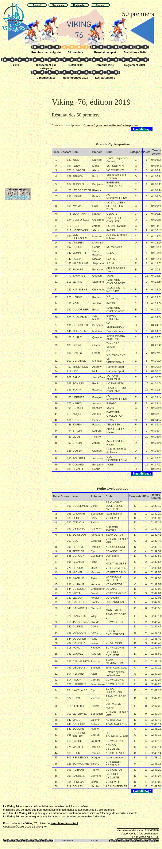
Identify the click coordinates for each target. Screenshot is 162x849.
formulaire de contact (64, 823)
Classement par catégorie (46, 66)
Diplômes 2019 (45, 77)
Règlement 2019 (134, 65)
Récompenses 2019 (75, 77)
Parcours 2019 (105, 65)
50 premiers (75, 52)
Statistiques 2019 (135, 52)
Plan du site (67, 841)
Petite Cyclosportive (125, 125)
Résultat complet (105, 52)
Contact (94, 841)
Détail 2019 (76, 65)
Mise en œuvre (17, 189)
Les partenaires (105, 77)
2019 (16, 65)
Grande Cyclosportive (98, 125)
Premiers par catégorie (46, 52)
